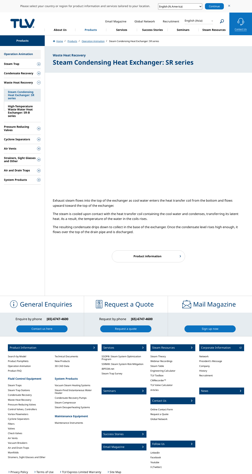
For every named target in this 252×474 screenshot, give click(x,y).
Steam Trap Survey (112, 373)
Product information (147, 256)
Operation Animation (19, 366)
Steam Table (157, 366)
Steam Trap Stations (19, 390)
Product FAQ (14, 370)
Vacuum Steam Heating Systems (72, 385)
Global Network (158, 419)
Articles (154, 390)
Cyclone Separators (18, 419)
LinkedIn (155, 452)
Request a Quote (159, 414)
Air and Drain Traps (18, 447)
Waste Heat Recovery (19, 399)
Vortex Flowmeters (18, 414)
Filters (11, 423)
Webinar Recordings (161, 361)
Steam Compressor (65, 402)
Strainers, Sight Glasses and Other (26, 457)
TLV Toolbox (156, 375)
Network (203, 356)
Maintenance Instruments (69, 422)
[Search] (222, 21)
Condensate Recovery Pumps (71, 398)
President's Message (210, 361)
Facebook (155, 457)
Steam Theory (158, 356)
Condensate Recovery (20, 395)
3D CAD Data (62, 366)
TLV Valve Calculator (161, 385)
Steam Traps (15, 385)
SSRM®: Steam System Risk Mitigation (122, 364)
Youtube (154, 462)
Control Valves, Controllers (22, 409)
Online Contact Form (161, 409)
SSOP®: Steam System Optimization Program (121, 358)
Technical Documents (66, 356)
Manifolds (13, 452)
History (203, 370)
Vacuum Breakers (17, 443)
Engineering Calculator (162, 370)
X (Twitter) (156, 467)
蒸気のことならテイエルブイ (22, 23)
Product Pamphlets (18, 361)
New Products (62, 361)
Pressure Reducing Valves (22, 404)
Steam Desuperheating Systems (72, 407)
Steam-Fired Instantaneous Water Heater (73, 392)
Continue (214, 6)
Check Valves (15, 433)
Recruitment (206, 375)
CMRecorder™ (158, 380)
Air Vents (13, 438)
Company (204, 366)
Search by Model (17, 356)
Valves (11, 428)
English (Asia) (193, 20)
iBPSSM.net (108, 368)
